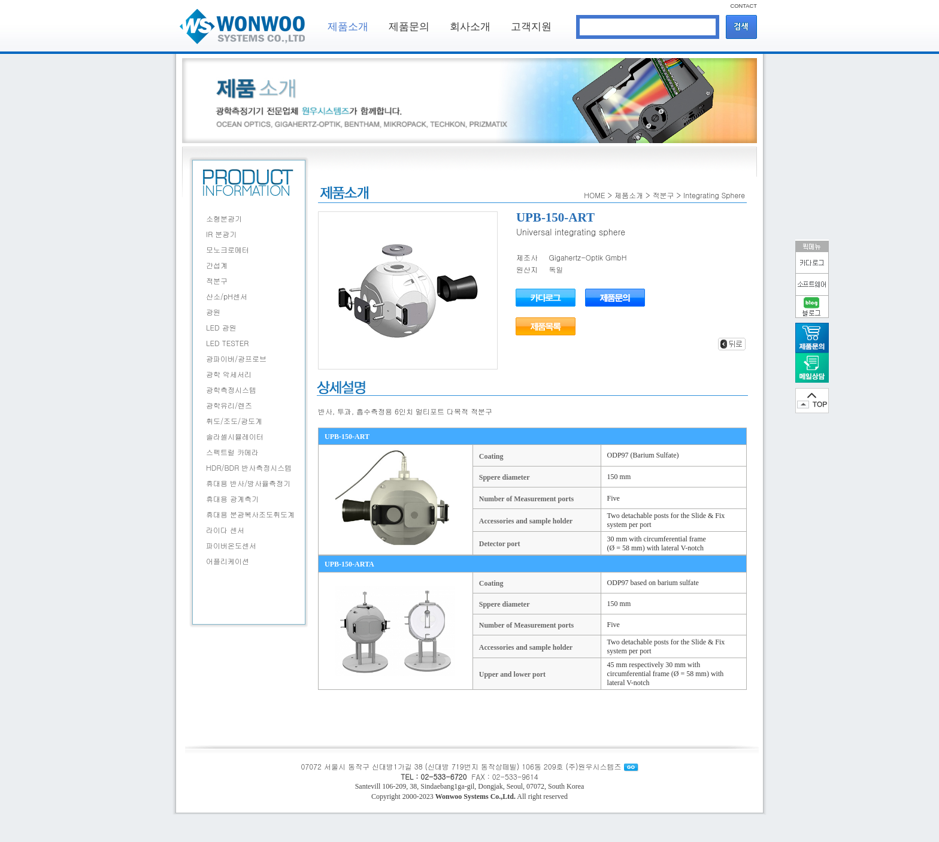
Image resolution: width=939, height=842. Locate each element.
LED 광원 (221, 327)
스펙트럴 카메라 (232, 452)
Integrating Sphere (714, 195)
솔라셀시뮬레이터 (234, 436)
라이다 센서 (225, 530)
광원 (213, 312)
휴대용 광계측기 (232, 498)
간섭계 (217, 265)
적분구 (217, 280)
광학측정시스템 (231, 389)
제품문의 (409, 26)
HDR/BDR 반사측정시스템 (249, 467)
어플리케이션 (227, 561)
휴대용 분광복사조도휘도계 (250, 514)
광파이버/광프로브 (236, 358)
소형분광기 (224, 218)
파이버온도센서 (231, 545)
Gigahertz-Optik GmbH (588, 257)
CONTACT (744, 6)
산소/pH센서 (226, 296)
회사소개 (470, 26)
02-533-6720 (443, 776)
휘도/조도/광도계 (234, 421)
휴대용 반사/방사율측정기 (248, 483)
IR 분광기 (221, 234)
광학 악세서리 (229, 374)
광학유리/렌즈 (229, 405)
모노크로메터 (227, 249)
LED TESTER (227, 343)
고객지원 (531, 26)
